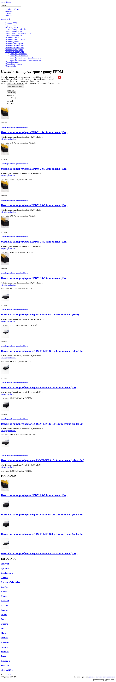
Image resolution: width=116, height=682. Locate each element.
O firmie (8, 11)
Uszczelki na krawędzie (14, 44)
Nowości (8, 15)
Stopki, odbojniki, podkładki (15, 29)
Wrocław (5, 665)
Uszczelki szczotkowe (13, 62)
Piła (2, 628)
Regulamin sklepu (12, 9)
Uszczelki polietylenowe (19, 56)
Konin (4, 596)
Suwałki (4, 647)
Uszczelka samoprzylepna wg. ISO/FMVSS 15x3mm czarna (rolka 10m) (42, 460)
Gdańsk (4, 577)
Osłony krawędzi (11, 27)
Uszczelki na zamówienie (14, 46)
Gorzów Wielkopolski (10, 582)
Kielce (4, 591)
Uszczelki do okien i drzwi (15, 39)
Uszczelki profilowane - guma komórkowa (25, 58)
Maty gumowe (10, 25)
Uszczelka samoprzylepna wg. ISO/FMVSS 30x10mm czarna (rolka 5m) (42, 533)
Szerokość (10, 90)
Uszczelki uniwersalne (13, 64)
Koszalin (5, 600)
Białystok (5, 564)
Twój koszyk (5, 19)
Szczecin (5, 651)
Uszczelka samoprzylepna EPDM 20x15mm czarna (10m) (34, 168)
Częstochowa (7, 573)
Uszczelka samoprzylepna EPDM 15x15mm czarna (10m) (34, 132)
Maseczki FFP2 (11, 23)
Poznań (4, 637)
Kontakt (8, 13)
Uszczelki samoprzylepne (14, 52)
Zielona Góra (7, 670)
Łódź (3, 619)
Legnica (4, 610)
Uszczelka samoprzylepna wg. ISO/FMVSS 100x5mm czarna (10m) (40, 314)
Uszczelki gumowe (12, 41)
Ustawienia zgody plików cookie (103, 680)
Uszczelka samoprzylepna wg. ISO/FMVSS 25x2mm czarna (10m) (39, 553)
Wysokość (10, 96)
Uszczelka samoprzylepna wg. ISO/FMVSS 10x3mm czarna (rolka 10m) (42, 350)
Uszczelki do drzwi (12, 37)
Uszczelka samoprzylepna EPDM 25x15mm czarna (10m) (34, 241)
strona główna (6, 2)
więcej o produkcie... (8, 139)
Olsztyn (4, 624)
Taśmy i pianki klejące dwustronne (18, 33)
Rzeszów (5, 642)
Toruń (3, 656)
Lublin (4, 614)
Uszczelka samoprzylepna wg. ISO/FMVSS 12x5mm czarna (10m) (39, 387)
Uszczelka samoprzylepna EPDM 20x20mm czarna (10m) (34, 205)
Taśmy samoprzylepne (13, 35)
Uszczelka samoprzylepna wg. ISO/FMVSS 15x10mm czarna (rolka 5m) (42, 423)
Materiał (10, 101)
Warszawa (5, 661)
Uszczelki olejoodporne (14, 50)
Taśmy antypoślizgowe (13, 31)
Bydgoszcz (5, 568)
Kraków (4, 605)
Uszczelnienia (10, 66)
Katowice (5, 587)
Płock (3, 633)
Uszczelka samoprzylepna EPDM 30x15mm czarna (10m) (34, 278)
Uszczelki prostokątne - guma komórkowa (25, 60)
